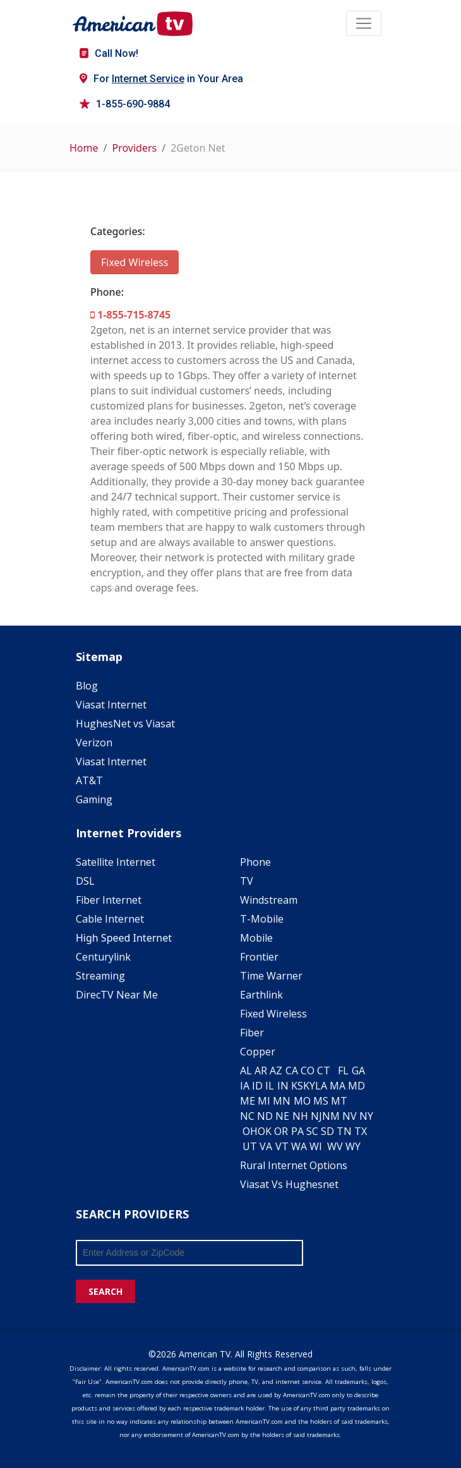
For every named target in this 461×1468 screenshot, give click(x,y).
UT (249, 1146)
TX (360, 1131)
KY (309, 1086)
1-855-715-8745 (130, 315)
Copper (257, 1052)
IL (269, 1086)
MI (264, 1101)
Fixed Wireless (134, 262)
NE (282, 1116)
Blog (87, 686)
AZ (276, 1070)
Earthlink (261, 995)
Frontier (259, 957)
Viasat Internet (111, 705)
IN (283, 1086)
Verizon (94, 742)
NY (366, 1116)
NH (300, 1116)
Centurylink (103, 957)
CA (291, 1070)
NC (247, 1116)
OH (250, 1131)
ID (257, 1086)
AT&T (89, 780)
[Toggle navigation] (363, 23)
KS (297, 1086)
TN (344, 1131)
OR (281, 1131)
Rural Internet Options (293, 1165)
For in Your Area (161, 79)
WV (335, 1146)
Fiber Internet (108, 900)
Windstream (268, 900)
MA (337, 1086)
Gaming (94, 799)
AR (260, 1070)
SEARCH (105, 1291)
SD (327, 1131)
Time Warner (271, 976)
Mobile (256, 938)
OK (265, 1131)
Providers (134, 148)
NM (331, 1116)
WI (315, 1146)
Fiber (252, 1033)
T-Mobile (262, 919)
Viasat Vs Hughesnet (289, 1184)
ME (247, 1101)
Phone (255, 862)
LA (321, 1086)
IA (244, 1086)
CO (307, 1070)
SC (312, 1131)
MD (356, 1086)
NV (349, 1116)
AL (246, 1070)
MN (281, 1101)
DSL (85, 881)
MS (320, 1101)
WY (353, 1146)
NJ (316, 1116)
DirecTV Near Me (117, 995)
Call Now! (109, 53)
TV (246, 881)
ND (265, 1116)
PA (297, 1131)
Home (84, 148)
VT (282, 1146)
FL (343, 1070)
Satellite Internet (115, 862)
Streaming (100, 976)
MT (339, 1101)
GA (358, 1070)
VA (266, 1146)
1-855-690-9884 (125, 104)
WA (299, 1146)
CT (323, 1070)
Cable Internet (110, 919)
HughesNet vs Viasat (125, 724)
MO (302, 1101)
